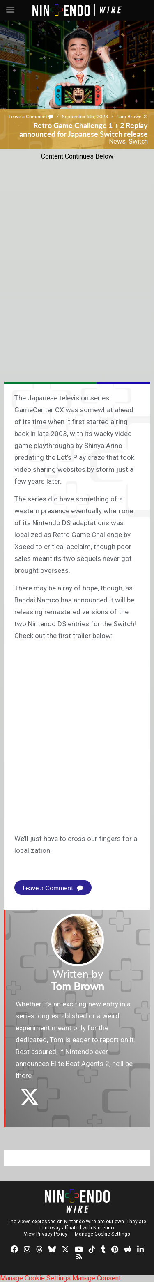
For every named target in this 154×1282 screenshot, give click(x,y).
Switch (138, 141)
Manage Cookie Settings (102, 1234)
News (117, 141)
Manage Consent (96, 1278)
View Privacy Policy (45, 1234)
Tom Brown (129, 116)
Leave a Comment (31, 116)
